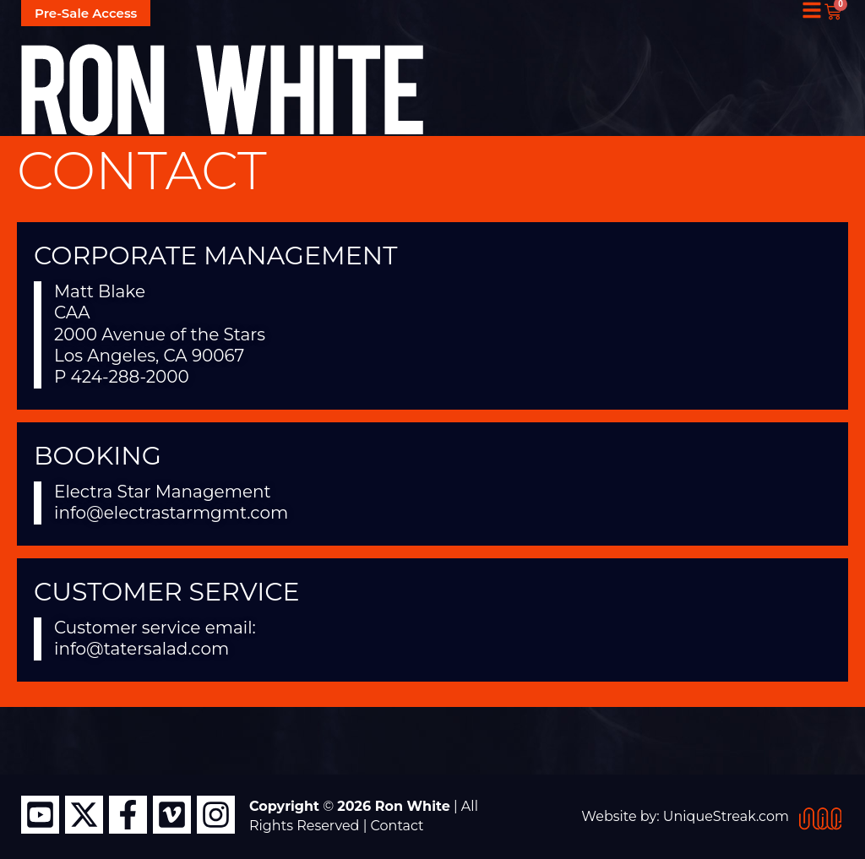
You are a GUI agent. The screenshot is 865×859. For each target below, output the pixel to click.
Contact (397, 826)
